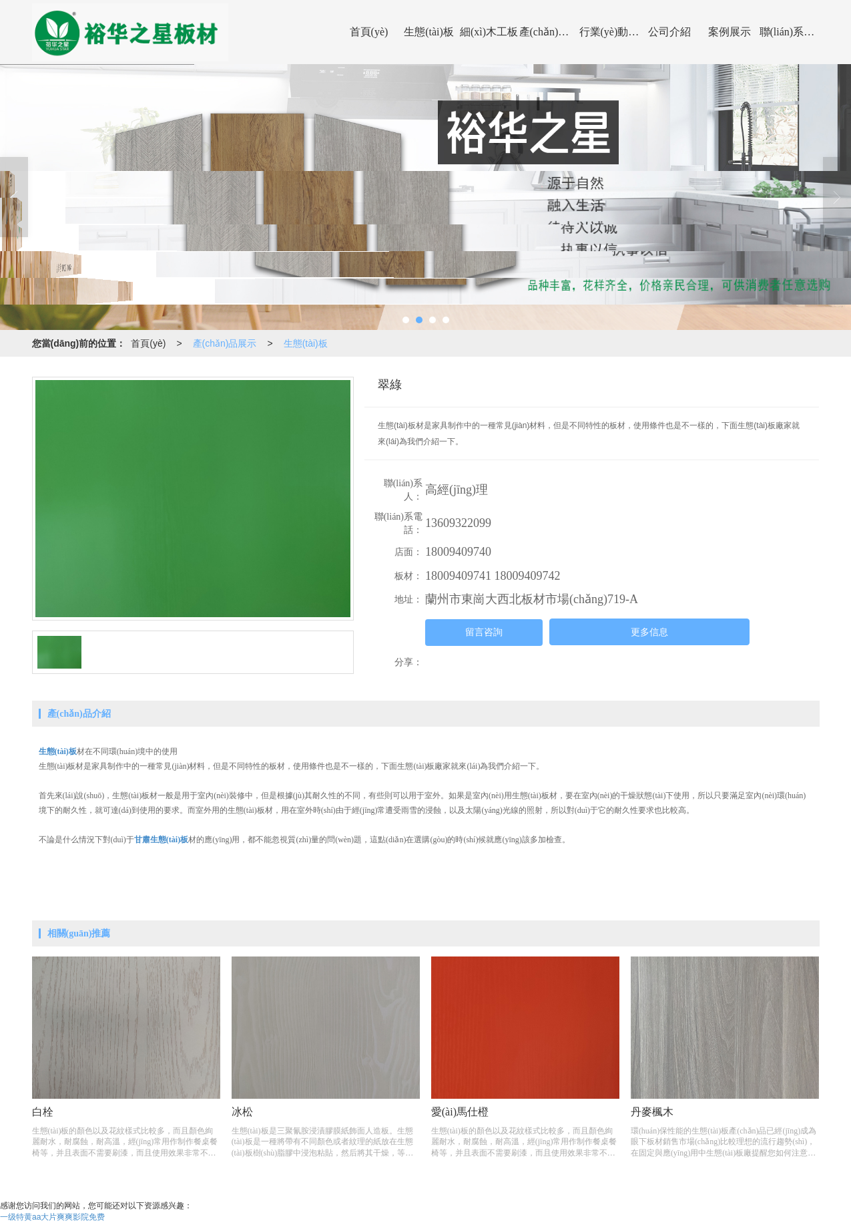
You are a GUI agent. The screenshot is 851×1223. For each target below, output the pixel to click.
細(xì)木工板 (489, 31)
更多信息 (649, 632)
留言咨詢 (484, 632)
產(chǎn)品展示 (549, 31)
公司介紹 (669, 31)
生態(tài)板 (429, 31)
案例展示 (729, 31)
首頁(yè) (369, 31)
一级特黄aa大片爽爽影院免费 (52, 1217)
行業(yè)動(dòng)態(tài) (609, 31)
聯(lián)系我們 (790, 31)
